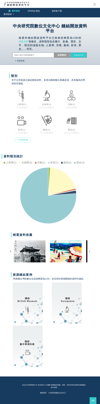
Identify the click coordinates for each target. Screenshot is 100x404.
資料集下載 (57, 11)
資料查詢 (14, 11)
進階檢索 (19, 60)
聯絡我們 (43, 393)
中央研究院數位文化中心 (57, 393)
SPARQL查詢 (34, 11)
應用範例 (8, 14)
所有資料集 (22, 140)
